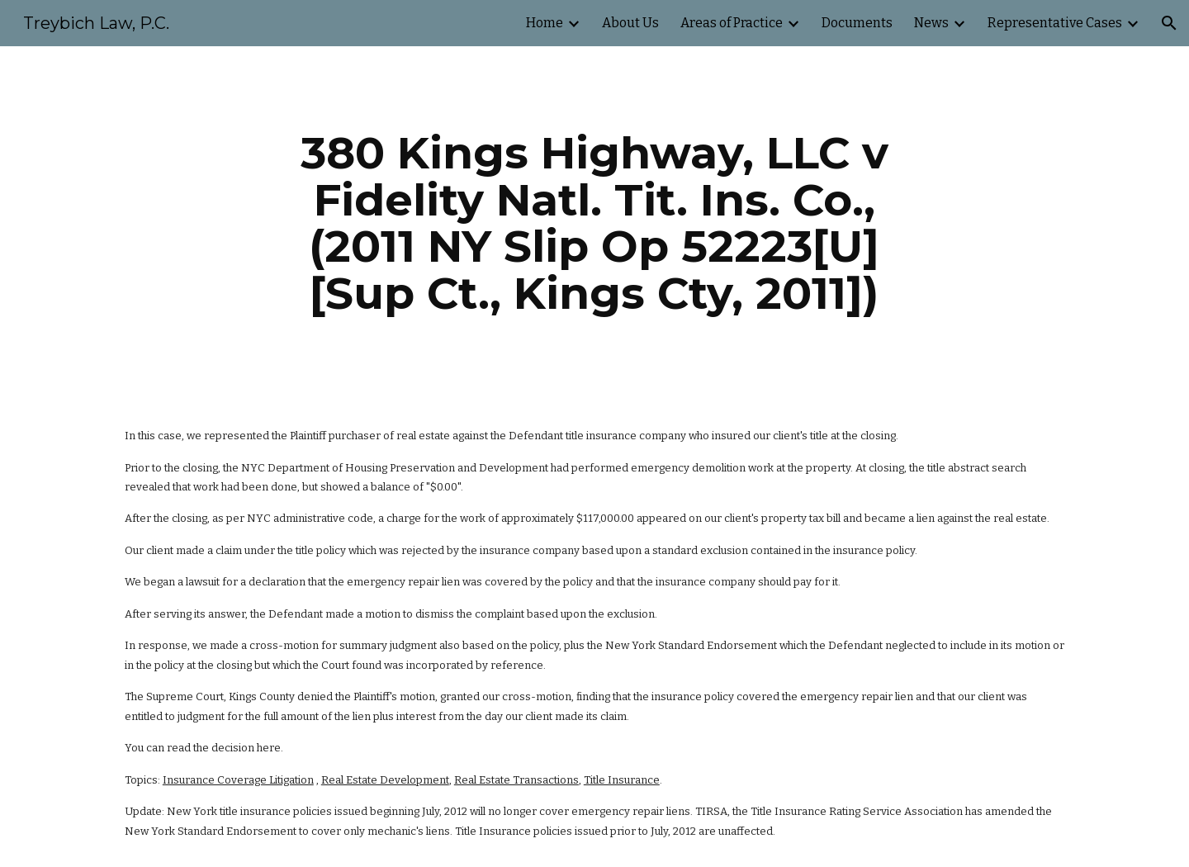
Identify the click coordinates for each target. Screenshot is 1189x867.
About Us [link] (630, 23)
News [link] (931, 23)
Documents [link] (857, 23)
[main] (594, 223)
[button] (1169, 23)
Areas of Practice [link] (731, 23)
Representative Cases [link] (1055, 23)
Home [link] (544, 23)
